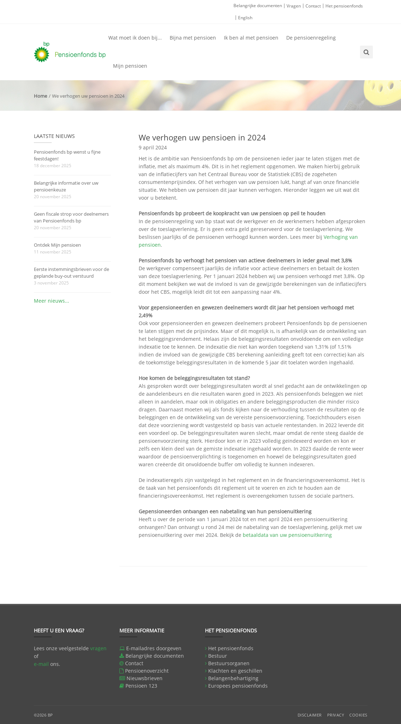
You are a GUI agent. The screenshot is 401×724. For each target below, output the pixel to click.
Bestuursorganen (229, 663)
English (245, 18)
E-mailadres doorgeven (153, 648)
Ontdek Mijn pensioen (57, 245)
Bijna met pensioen (193, 37)
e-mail (41, 664)
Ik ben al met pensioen (251, 37)
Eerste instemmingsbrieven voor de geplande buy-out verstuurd (71, 272)
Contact (313, 6)
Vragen (294, 6)
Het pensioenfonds (344, 6)
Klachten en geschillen (235, 670)
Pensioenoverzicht (147, 670)
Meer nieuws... (51, 300)
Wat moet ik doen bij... (135, 37)
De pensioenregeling (311, 37)
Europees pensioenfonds (238, 685)
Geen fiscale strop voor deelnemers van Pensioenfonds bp (71, 217)
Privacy (335, 715)
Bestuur (217, 655)
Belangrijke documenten (257, 5)
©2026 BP (43, 715)
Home (40, 96)
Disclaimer (310, 715)
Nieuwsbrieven (145, 678)
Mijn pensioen (130, 65)
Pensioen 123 (141, 685)
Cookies (358, 715)
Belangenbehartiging (233, 678)
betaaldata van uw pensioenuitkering (287, 535)
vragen (98, 648)
